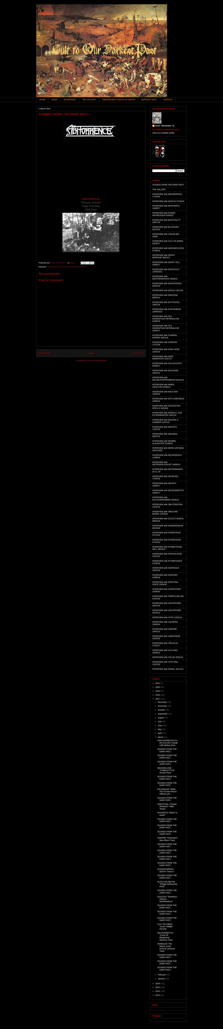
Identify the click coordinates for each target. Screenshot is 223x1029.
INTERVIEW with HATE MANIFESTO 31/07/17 (162, 357)
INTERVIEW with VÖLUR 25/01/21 (167, 657)
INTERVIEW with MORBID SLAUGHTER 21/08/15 (164, 442)
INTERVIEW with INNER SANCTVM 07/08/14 (163, 385)
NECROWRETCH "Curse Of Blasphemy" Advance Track (165, 936)
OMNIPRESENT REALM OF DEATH (118, 99)
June (160, 725)
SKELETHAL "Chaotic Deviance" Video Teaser (167, 806)
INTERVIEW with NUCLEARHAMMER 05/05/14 (165, 498)
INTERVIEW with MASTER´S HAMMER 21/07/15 (165, 421)
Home (91, 353)
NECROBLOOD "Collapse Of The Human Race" (166, 770)
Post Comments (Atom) (96, 360)
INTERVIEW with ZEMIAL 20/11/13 (167, 669)
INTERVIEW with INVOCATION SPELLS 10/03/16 (166, 407)
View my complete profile (163, 133)
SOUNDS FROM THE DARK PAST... (167, 750)
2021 (157, 683)
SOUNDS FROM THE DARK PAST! (72, 267)
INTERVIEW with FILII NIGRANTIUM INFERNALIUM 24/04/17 (165, 328)
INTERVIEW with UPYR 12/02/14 (167, 617)
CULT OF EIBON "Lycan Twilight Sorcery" (165, 926)
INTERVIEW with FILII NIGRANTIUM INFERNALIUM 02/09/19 (165, 318)
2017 (157, 699)
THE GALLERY (89, 99)
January (161, 979)
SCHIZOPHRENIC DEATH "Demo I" (165, 870)
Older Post (138, 353)
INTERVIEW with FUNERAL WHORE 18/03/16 (164, 336)
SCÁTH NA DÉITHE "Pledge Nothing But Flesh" (167, 884)
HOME (42, 99)
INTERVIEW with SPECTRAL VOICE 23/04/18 (165, 583)
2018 (157, 695)
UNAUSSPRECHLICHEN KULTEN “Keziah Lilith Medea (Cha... (167, 742)
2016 (157, 983)
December (162, 702)
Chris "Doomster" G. (165, 126)
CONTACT (168, 99)
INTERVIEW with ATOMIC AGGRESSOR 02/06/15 (163, 214)
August (161, 718)
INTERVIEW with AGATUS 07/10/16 (168, 201)
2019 (157, 691)
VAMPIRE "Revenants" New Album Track (167, 839)
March (161, 737)
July (160, 721)
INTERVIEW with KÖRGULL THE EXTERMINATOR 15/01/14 (167, 414)
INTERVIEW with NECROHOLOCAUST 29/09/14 (166, 463)
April (160, 733)
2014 (157, 991)
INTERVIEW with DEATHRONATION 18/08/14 (165, 277)
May (160, 729)
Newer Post (44, 353)
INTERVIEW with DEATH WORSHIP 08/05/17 (163, 256)
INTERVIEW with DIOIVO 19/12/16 (167, 290)
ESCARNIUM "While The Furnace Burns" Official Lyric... (167, 791)
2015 (157, 987)
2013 (157, 995)
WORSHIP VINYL (149, 99)
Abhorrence (52, 267)
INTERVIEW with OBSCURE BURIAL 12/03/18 (165, 512)
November (162, 706)
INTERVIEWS (70, 99)
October (161, 710)
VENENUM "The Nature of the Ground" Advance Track (166, 947)
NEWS (54, 99)
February (162, 975)
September (163, 714)
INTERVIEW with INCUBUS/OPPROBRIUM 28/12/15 (168, 378)
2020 (157, 687)
